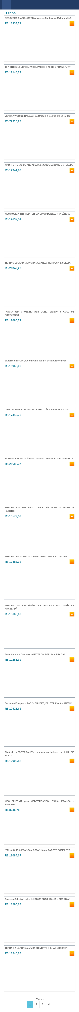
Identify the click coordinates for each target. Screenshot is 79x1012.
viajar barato (40, 5)
